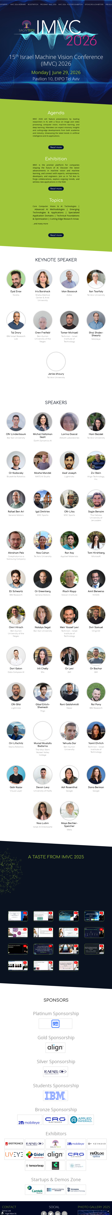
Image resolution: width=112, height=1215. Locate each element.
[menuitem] (18, 4)
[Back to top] (108, 1211)
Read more (56, 147)
